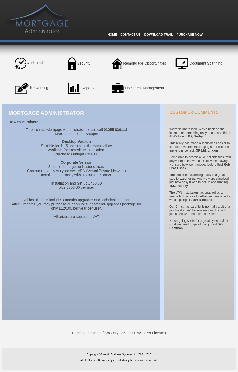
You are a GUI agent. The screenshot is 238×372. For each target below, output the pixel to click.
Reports (88, 88)
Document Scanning (205, 63)
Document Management (144, 88)
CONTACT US (130, 34)
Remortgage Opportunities (144, 63)
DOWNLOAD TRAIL (158, 34)
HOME (112, 34)
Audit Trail (35, 63)
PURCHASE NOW (189, 34)
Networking (39, 88)
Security (84, 63)
